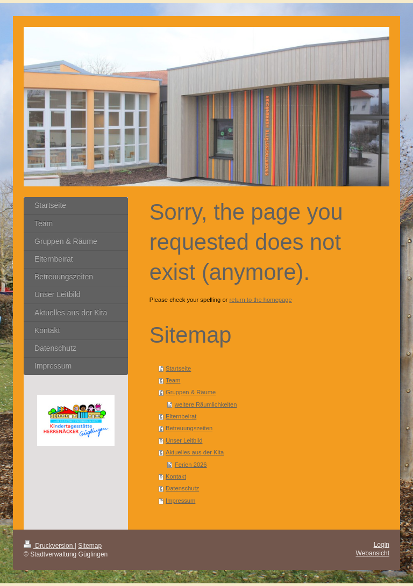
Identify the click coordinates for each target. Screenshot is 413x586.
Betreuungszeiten (189, 428)
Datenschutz (182, 488)
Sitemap (90, 545)
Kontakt (176, 476)
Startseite (178, 368)
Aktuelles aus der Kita (195, 452)
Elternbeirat (181, 416)
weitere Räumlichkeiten (206, 404)
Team (173, 380)
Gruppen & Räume (191, 392)
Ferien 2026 (191, 464)
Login (381, 544)
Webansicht (372, 553)
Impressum (180, 500)
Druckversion (49, 545)
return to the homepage (260, 299)
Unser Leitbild (184, 440)
